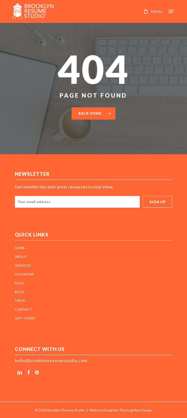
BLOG (19, 292)
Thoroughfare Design (135, 410)
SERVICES (23, 265)
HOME (20, 248)
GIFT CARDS (25, 318)
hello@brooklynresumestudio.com (51, 360)
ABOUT (21, 257)
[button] (163, 11)
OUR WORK (24, 274)
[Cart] (144, 11)
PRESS (20, 300)
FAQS (19, 283)
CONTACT (23, 309)
